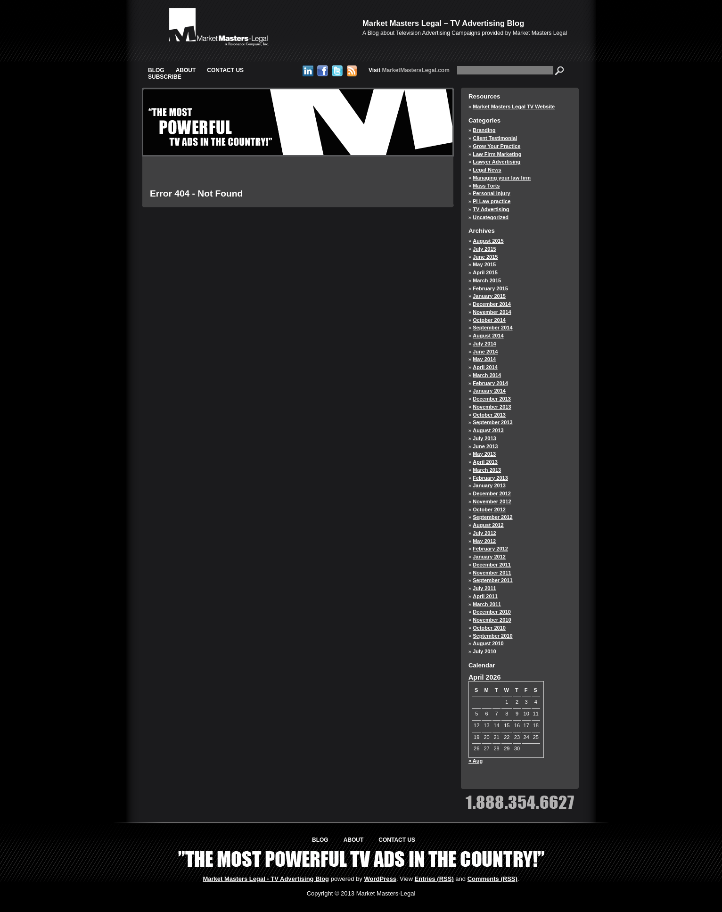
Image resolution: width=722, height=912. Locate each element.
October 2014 (489, 320)
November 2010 (492, 620)
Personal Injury (491, 193)
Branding (484, 130)
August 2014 (488, 335)
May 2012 (484, 541)
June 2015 (485, 257)
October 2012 (489, 509)
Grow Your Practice (496, 146)
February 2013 (490, 478)
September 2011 (492, 580)
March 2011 (487, 604)
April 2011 (485, 596)
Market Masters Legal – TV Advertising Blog (443, 23)
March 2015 (487, 280)
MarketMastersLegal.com (409, 70)
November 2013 (492, 407)
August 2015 (488, 241)
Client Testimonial (495, 138)
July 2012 (484, 533)
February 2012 (490, 548)
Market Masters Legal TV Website (514, 106)
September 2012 (492, 517)
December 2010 (492, 612)
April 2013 (485, 462)
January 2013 (489, 485)
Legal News (487, 170)
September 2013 (492, 422)
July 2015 (484, 249)
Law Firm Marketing (497, 154)
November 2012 (492, 501)
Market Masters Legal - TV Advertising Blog (266, 878)
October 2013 (489, 415)
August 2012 (488, 525)
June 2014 (485, 351)
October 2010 (489, 628)
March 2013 (487, 470)
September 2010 (492, 636)
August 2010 (488, 643)
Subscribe (164, 77)
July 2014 (484, 343)
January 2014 (489, 391)
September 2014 (492, 327)
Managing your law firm (502, 178)
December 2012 (492, 493)
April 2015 (485, 272)
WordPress (380, 878)
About (186, 70)
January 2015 (489, 296)
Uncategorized (491, 217)
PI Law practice (491, 201)
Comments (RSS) (492, 878)
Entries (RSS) (434, 878)
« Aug (475, 761)
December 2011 (492, 564)
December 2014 (492, 304)
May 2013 (484, 454)
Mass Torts (486, 186)
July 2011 (484, 588)
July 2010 (484, 651)
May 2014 (484, 359)
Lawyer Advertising (496, 161)
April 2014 (485, 367)
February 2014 (490, 383)
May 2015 (484, 264)
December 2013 (492, 399)
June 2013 (485, 446)
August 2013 (488, 430)
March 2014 (487, 375)
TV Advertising (491, 209)
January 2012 (489, 556)
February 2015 (490, 288)
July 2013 (484, 438)
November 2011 (492, 572)
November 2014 (492, 312)
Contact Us (225, 70)
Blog (156, 70)
